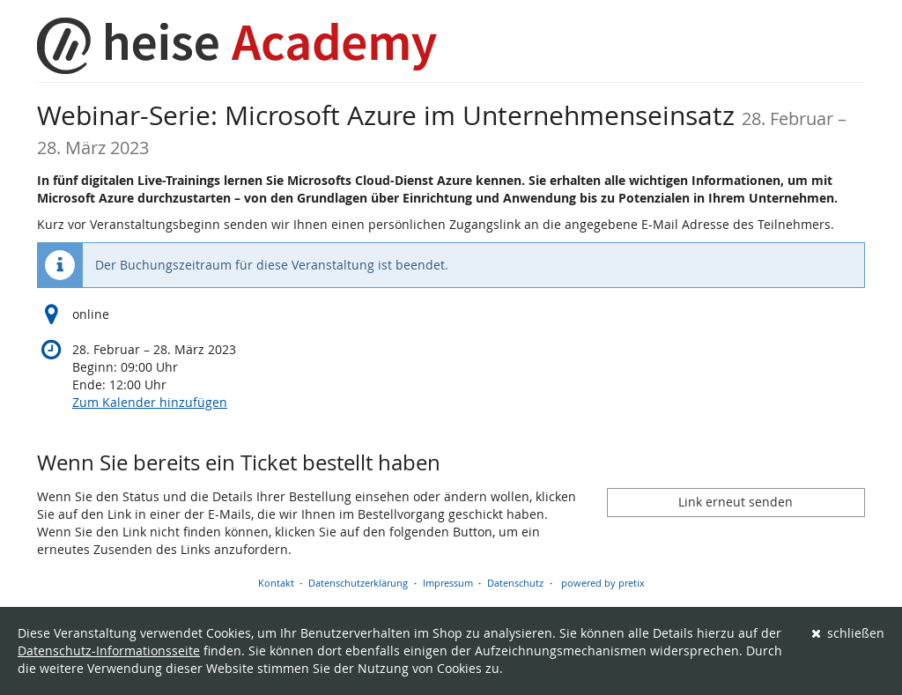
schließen (848, 633)
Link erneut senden (735, 501)
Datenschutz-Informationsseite (109, 650)
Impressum (448, 582)
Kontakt (276, 582)
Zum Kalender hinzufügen (149, 402)
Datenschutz (515, 582)
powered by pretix (603, 582)
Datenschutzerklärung (358, 582)
